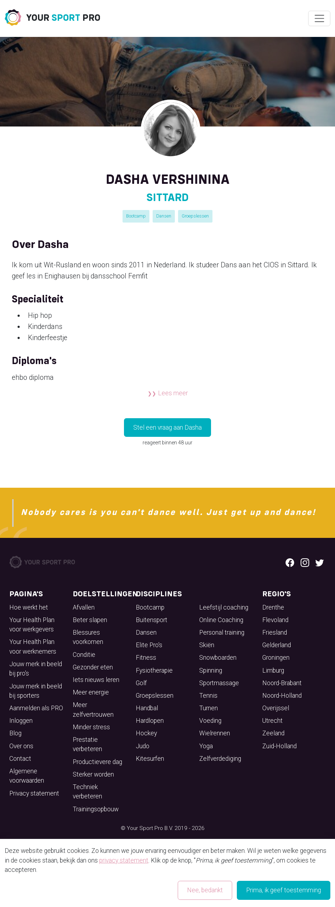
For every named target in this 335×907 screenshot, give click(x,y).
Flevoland (275, 620)
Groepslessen (195, 216)
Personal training (221, 632)
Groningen (275, 657)
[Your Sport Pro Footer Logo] (42, 561)
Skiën (206, 645)
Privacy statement (34, 793)
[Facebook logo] (290, 562)
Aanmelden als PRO (36, 708)
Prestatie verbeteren (87, 744)
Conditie (84, 654)
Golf (141, 683)
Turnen (208, 708)
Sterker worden (93, 774)
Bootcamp (136, 216)
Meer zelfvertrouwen (93, 709)
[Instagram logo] (305, 562)
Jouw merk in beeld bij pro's (35, 668)
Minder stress (91, 727)
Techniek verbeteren (87, 791)
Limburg (273, 670)
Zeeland (273, 733)
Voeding (210, 720)
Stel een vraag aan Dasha (167, 427)
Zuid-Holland (279, 746)
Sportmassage (219, 683)
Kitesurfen (150, 758)
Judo (142, 746)
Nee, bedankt (205, 890)
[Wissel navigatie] (319, 19)
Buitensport (151, 620)
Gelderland (276, 645)
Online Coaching (221, 620)
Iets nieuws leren (96, 679)
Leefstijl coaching (223, 607)
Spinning (210, 670)
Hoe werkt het (28, 607)
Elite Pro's (149, 645)
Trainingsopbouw (96, 809)
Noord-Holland (282, 695)
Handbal (147, 708)
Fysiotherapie (154, 670)
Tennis (208, 695)
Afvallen (84, 607)
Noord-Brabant (282, 683)
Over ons (21, 746)
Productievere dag (97, 761)
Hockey (146, 733)
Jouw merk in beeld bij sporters (35, 691)
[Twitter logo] (319, 562)
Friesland (274, 632)
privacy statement (123, 860)
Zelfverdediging (220, 758)
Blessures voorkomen (88, 637)
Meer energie (91, 692)
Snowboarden (217, 657)
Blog (15, 733)
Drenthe (273, 607)
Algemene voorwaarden (26, 776)
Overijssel (275, 708)
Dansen (163, 216)
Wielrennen (214, 733)
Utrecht (272, 720)
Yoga (206, 746)
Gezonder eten (93, 667)
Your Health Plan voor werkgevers (31, 624)
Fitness (146, 657)
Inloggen (21, 720)
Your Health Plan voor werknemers (32, 646)
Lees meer (173, 393)
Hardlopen (150, 720)
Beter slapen (90, 620)
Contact (20, 758)
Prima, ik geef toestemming (283, 890)
